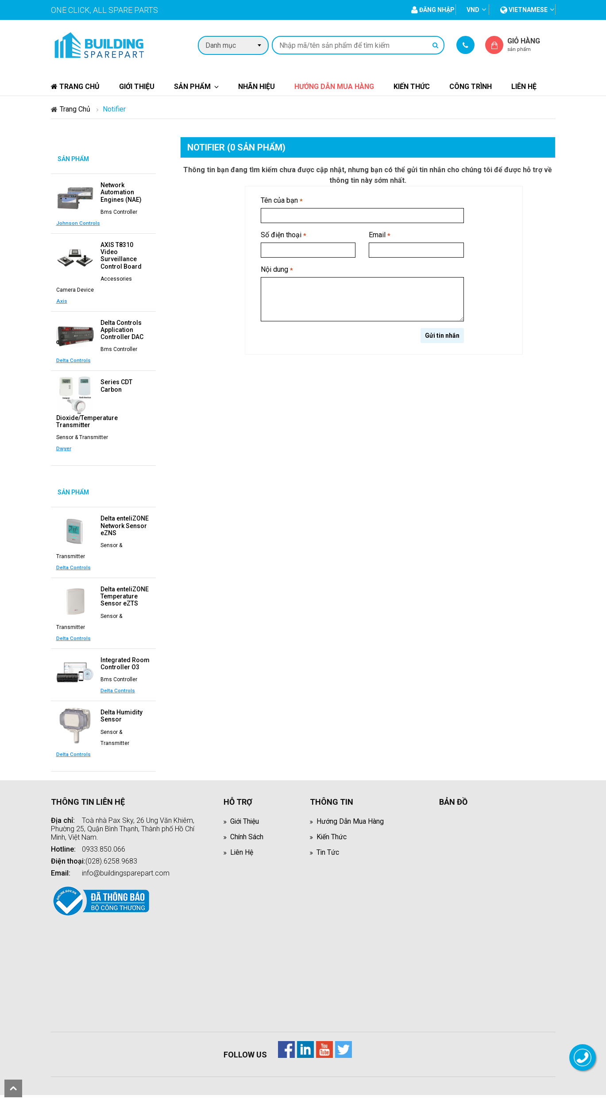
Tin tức (328, 849)
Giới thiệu (136, 86)
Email (379, 235)
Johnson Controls (122, 223)
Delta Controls (117, 359)
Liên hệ (524, 86)
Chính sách (247, 834)
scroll (13, 1088)
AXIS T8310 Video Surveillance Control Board (121, 255)
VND (473, 9)
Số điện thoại (283, 235)
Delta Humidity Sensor (121, 713)
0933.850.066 (103, 846)
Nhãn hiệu (256, 86)
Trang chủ (75, 86)
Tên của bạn (282, 200)
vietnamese (524, 9)
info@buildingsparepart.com (126, 870)
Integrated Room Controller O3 (125, 661)
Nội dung (277, 269)
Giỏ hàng (531, 44)
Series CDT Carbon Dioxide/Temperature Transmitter (94, 402)
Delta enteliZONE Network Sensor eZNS (124, 524)
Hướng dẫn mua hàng (334, 86)
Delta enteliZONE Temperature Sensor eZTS (124, 594)
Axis (61, 300)
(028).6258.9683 (111, 858)
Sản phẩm (192, 86)
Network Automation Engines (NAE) (121, 192)
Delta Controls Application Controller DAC (121, 329)
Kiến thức (412, 86)
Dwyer (63, 447)
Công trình (470, 86)
